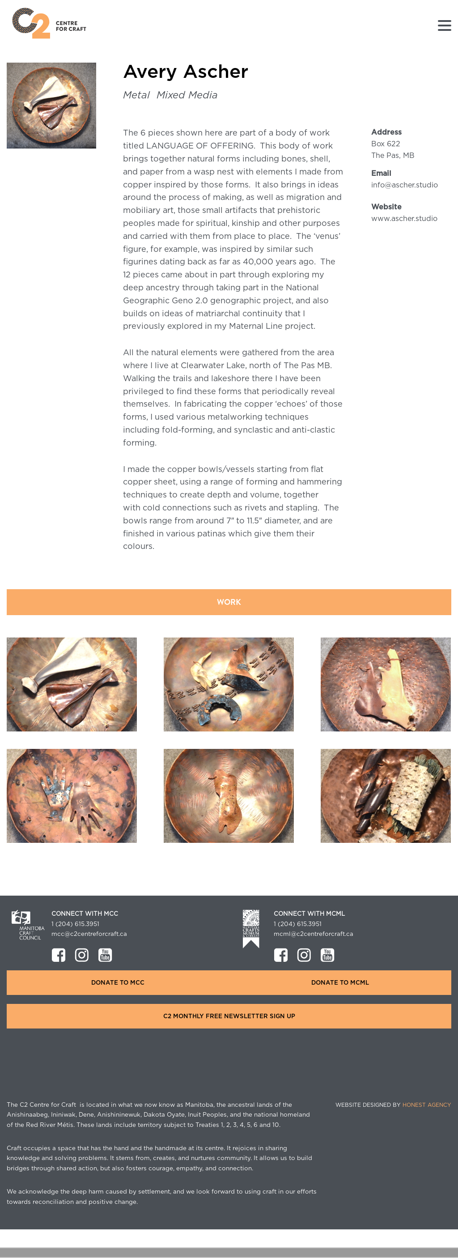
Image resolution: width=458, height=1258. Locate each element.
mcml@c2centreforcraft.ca (313, 934)
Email (381, 173)
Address (386, 132)
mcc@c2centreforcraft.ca (89, 934)
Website (386, 207)
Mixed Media (187, 95)
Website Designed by (393, 1105)
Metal (136, 95)
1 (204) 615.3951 (75, 924)
